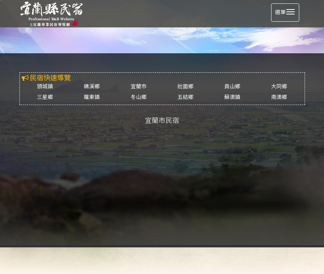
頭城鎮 (45, 86)
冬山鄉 (139, 97)
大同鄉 (279, 86)
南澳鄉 (279, 97)
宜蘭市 (139, 86)
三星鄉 (45, 97)
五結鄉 (185, 97)
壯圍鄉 (185, 86)
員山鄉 (232, 86)
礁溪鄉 (92, 86)
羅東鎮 (92, 97)
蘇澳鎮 (232, 97)
